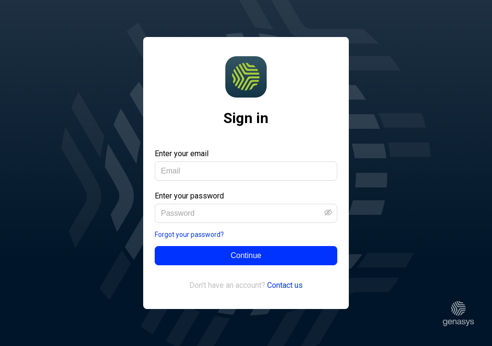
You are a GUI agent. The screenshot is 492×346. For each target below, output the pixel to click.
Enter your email (182, 153)
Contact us (285, 285)
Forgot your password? (189, 234)
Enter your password (189, 195)
